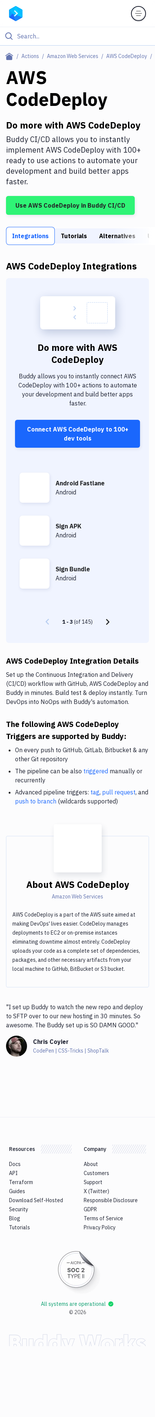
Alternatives (117, 236)
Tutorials (74, 236)
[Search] (83, 36)
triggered (95, 771)
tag (94, 792)
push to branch (35, 801)
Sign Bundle (73, 569)
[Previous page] (47, 622)
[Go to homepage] (16, 13)
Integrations (30, 236)
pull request (118, 792)
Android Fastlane (80, 483)
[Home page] (10, 56)
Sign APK (68, 526)
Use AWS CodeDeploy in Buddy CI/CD (70, 205)
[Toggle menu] (138, 13)
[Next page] (108, 622)
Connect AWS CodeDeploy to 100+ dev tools (77, 433)
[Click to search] (77, 36)
